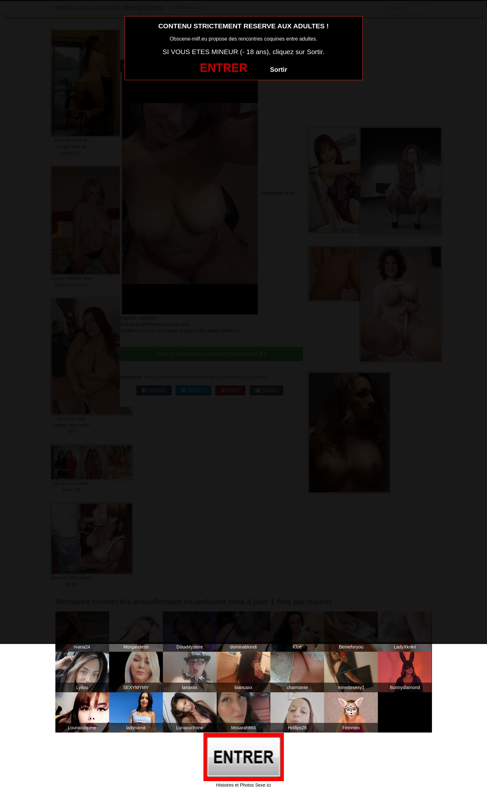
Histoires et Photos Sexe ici (243, 785)
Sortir (278, 69)
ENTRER (224, 67)
